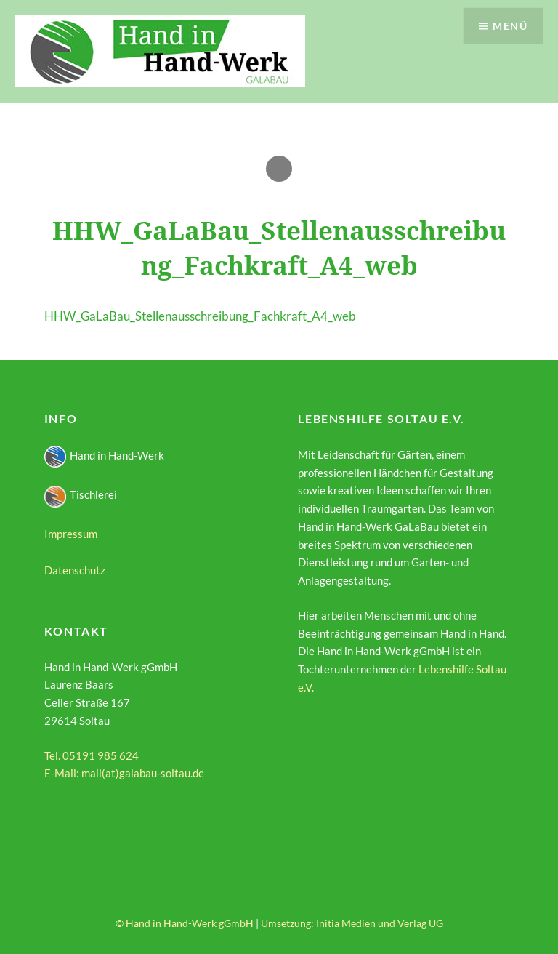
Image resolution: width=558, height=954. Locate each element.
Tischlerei (80, 494)
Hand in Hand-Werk (104, 455)
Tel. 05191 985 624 (91, 755)
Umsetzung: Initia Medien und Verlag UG (352, 923)
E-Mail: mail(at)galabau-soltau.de (124, 772)
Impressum (70, 533)
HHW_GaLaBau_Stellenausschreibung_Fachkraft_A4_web (200, 316)
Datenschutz (74, 570)
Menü (510, 26)
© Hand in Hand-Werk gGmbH (185, 923)
